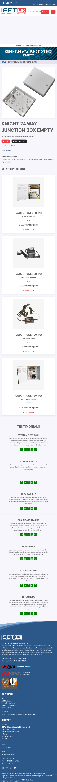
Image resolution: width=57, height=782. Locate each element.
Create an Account (38, 1)
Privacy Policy (6, 669)
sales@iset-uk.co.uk (8, 723)
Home (4, 30)
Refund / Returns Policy (9, 674)
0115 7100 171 (7, 716)
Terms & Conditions (8, 671)
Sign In (5, 109)
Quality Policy (6, 676)
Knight (8, 119)
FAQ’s (3, 667)
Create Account (19, 109)
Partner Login (50, 1)
